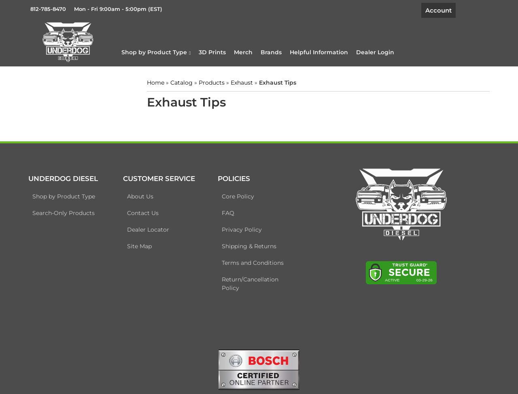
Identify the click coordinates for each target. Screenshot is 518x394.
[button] (156, 52)
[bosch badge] (259, 369)
